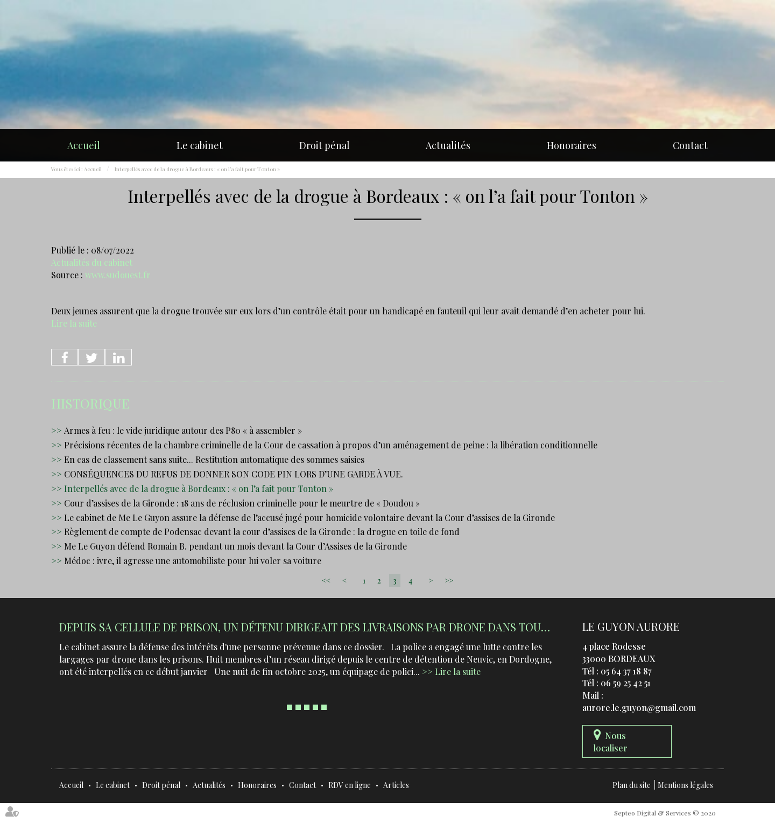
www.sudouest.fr (118, 274)
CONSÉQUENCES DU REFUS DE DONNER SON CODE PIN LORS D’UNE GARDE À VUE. (233, 474)
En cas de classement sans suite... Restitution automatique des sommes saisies (214, 459)
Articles (396, 785)
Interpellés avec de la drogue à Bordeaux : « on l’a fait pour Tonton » (197, 169)
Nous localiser (611, 742)
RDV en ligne (349, 785)
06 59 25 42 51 (626, 682)
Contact (690, 145)
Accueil (83, 145)
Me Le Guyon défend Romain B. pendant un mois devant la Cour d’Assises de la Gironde (235, 546)
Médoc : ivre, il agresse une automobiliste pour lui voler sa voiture (192, 560)
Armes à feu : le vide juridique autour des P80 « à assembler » (183, 430)
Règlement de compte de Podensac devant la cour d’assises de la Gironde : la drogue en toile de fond (262, 531)
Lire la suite (74, 323)
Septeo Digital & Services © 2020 (665, 812)
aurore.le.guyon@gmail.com (639, 707)
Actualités (448, 145)
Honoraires (571, 145)
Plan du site (631, 785)
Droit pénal (324, 145)
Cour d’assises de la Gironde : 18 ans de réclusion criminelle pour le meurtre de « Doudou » (242, 503)
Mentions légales (685, 785)
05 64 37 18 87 (626, 671)
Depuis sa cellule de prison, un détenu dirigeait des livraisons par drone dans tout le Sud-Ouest (342, 627)
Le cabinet (200, 145)
